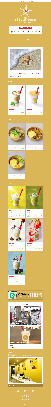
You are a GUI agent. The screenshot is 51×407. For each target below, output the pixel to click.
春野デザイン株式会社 (25, 396)
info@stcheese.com (25, 399)
